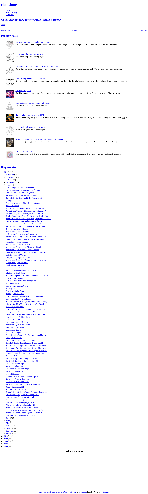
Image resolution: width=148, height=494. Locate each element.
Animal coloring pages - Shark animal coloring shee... (26, 208)
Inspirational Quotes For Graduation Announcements (26, 260)
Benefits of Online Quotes (15, 291)
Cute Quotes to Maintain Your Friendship (21, 312)
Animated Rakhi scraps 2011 (16, 389)
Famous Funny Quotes (14, 333)
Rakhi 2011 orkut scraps (15, 366)
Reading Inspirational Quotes (17, 229)
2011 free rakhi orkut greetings (17, 369)
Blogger (106, 492)
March (9, 428)
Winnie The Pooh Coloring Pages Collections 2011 (25, 413)
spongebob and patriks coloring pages (29, 54)
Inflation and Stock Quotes (16, 273)
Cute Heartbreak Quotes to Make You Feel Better (31, 19)
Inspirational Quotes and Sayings (18, 325)
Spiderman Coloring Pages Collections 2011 (22, 395)
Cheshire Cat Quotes (23, 91)
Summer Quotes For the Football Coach (21, 270)
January (9, 433)
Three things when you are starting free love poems (25, 239)
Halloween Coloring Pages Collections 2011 (22, 234)
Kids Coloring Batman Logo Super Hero (30, 79)
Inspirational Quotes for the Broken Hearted (22, 250)
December (10, 175)
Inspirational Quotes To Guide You (19, 245)
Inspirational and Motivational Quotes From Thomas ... (26, 224)
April (8, 426)
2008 (6, 441)
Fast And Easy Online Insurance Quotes (21, 281)
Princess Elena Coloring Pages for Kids (20, 405)
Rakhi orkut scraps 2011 (15, 387)
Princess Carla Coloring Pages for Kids (20, 415)
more (3, 25)
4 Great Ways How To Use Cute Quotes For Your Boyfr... (27, 304)
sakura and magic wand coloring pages (30, 127)
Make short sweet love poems (17, 242)
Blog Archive (8, 167)
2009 (6, 439)
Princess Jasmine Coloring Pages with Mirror (32, 103)
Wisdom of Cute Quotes (15, 307)
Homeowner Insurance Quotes (17, 286)
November (10, 177)
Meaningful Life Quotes (15, 327)
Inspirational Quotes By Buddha (18, 232)
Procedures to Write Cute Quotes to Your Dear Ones (25, 314)
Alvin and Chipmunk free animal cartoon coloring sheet (27, 276)
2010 (6, 436)
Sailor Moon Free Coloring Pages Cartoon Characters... (26, 348)
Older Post (143, 31)
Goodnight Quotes (13, 283)
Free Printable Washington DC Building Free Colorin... (26, 351)
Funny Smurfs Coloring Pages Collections (21, 400)
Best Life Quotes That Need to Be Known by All (24, 198)
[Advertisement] (21, 471)
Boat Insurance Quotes (14, 278)
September (10, 182)
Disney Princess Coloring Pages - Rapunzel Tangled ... (26, 392)
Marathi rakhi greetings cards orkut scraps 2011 (24, 384)
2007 (6, 444)
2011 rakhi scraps (12, 374)
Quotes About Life (13, 320)
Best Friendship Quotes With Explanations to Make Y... (26, 335)
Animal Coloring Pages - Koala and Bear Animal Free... (27, 345)
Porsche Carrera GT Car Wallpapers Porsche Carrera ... (26, 221)
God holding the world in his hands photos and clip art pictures (39, 139)
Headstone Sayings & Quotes (17, 263)
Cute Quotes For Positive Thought (18, 317)
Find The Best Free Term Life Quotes (20, 193)
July (8, 418)
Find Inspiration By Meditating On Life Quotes (23, 190)
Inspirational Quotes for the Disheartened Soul (23, 247)
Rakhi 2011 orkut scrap (14, 371)
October (9, 180)
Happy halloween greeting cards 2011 (29, 115)
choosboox (9, 4)
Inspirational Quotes (13, 330)
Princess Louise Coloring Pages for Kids (21, 402)
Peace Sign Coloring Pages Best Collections (22, 408)
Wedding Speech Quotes (15, 294)
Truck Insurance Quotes (15, 265)
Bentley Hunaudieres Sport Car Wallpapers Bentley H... (27, 216)
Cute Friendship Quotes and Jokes (18, 299)
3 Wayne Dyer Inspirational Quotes (19, 257)
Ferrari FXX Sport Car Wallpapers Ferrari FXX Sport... (26, 213)
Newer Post (5, 31)
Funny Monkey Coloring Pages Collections (22, 358)
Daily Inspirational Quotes (16, 255)
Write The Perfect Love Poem (17, 356)
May (8, 423)
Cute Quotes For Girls (14, 338)
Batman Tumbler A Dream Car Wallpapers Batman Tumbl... (28, 219)
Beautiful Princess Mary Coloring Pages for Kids (24, 410)
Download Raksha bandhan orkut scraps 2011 (23, 377)
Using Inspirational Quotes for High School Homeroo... (27, 252)
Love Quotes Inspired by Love (17, 322)
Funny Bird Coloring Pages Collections (20, 340)
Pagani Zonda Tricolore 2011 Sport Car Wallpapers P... (26, 211)
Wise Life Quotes (12, 206)
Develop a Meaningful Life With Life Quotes (23, 203)
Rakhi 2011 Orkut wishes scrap (17, 379)
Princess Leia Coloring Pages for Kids (20, 397)
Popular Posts (9, 35)
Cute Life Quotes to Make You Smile (20, 188)
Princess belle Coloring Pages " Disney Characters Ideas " (37, 66)
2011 (6, 172)
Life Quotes (10, 201)
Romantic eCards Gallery (25, 151)
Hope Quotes (11, 289)
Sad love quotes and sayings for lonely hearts (32, 42)
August (9, 185)
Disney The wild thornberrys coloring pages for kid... (26, 353)
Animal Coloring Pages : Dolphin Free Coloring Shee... (27, 237)
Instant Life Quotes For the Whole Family (21, 195)
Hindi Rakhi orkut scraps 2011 (17, 382)
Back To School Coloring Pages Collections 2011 (24, 343)
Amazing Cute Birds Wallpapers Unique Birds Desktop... (27, 301)
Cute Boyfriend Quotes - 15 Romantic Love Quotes (25, 309)
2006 (6, 446)
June (8, 421)
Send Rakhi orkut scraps (15, 364)
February (9, 431)
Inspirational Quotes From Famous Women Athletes (25, 226)
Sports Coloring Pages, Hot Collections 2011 (22, 361)
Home (74, 31)
